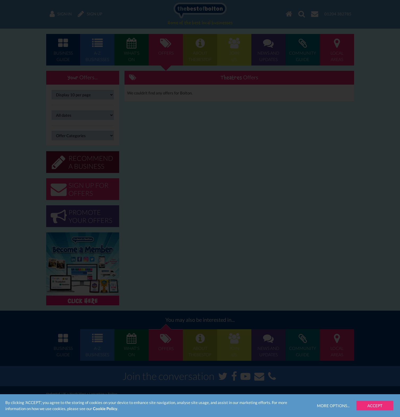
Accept (374, 405)
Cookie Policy (105, 408)
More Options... (333, 405)
